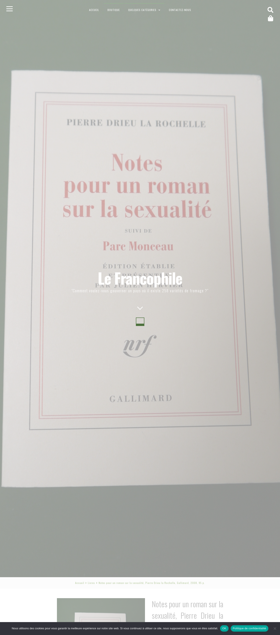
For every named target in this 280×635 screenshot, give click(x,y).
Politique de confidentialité (249, 628)
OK (224, 628)
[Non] (275, 628)
